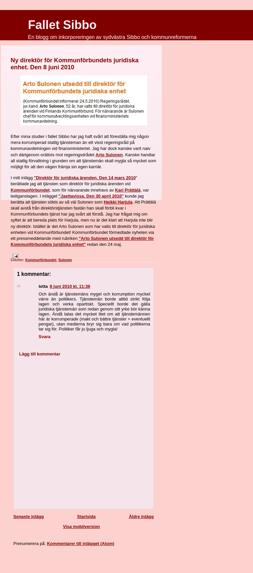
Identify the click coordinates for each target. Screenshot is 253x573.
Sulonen (65, 260)
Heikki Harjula (118, 202)
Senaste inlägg (28, 516)
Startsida (86, 516)
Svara (44, 336)
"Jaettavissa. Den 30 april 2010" (91, 196)
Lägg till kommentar (40, 353)
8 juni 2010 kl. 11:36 (70, 286)
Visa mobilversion (81, 526)
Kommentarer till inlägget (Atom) (80, 543)
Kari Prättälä (128, 190)
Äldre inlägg (141, 516)
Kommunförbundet (30, 190)
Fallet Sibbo (62, 25)
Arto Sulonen (109, 154)
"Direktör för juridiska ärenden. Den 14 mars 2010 (84, 177)
